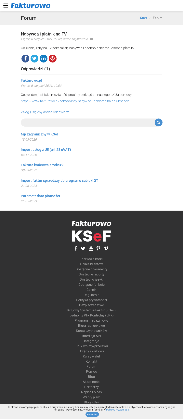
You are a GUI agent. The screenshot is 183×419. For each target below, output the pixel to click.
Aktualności (91, 382)
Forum (29, 18)
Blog (91, 377)
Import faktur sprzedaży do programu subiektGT (59, 180)
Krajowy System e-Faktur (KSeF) (91, 310)
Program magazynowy (91, 320)
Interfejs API (91, 336)
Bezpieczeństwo (91, 305)
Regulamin (91, 295)
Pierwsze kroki (92, 259)
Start (143, 18)
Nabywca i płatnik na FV (44, 34)
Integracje (91, 341)
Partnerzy (91, 387)
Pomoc (91, 371)
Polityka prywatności (91, 300)
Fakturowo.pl (31, 80)
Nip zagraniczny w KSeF (40, 134)
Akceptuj (92, 414)
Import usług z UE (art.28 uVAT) (46, 149)
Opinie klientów (91, 264)
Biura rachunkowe (91, 326)
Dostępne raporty (91, 274)
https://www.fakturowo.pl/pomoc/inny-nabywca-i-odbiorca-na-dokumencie (75, 101)
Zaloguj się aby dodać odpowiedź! (45, 112)
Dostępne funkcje (91, 284)
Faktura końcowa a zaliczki (42, 165)
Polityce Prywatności (117, 410)
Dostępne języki (91, 279)
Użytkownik (80, 39)
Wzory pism (91, 397)
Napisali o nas (91, 392)
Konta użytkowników (91, 331)
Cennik (91, 290)
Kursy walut (91, 356)
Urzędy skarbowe (91, 351)
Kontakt (91, 361)
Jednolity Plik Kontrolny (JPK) (91, 315)
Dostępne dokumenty (91, 269)
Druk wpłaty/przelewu (91, 346)
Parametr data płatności (40, 196)
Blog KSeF (91, 402)
